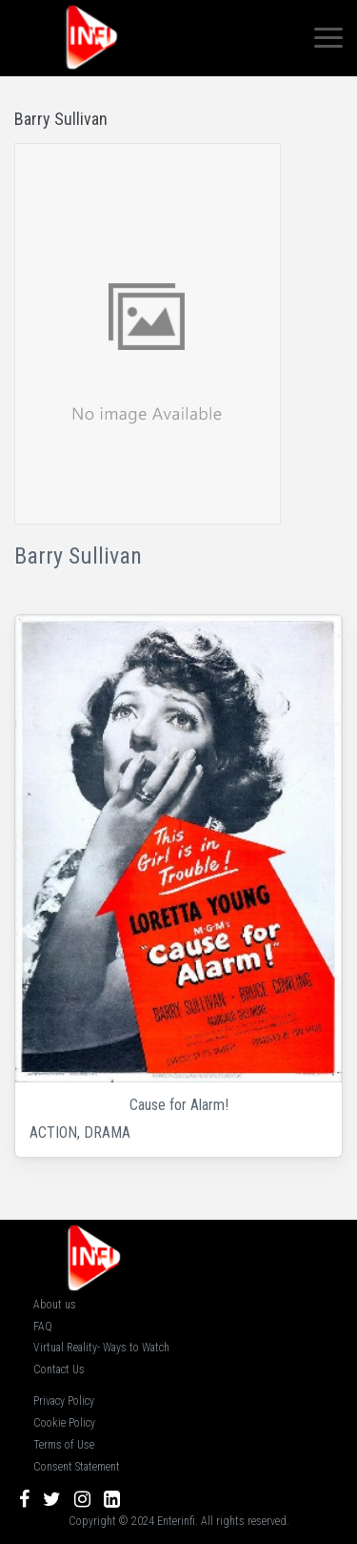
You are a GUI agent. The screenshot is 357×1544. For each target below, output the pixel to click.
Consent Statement (76, 1466)
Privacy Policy (63, 1401)
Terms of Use (63, 1444)
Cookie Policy (64, 1423)
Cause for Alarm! (178, 1105)
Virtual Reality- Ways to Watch (101, 1347)
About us (54, 1304)
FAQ (42, 1326)
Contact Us (59, 1369)
